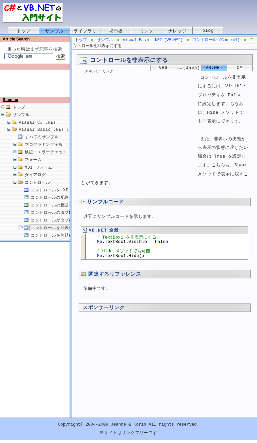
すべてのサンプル (42, 144)
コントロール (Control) (216, 40)
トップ (23, 31)
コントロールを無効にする (56, 242)
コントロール (37, 189)
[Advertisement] (36, 86)
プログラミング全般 (44, 152)
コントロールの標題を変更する (60, 212)
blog (208, 31)
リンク (147, 31)
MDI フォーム (39, 174)
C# (239, 68)
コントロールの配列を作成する (60, 204)
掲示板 (116, 31)
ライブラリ (85, 31)
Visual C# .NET (37, 129)
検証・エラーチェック (46, 159)
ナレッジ (177, 31)
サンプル (54, 31)
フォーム (33, 167)
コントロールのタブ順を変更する (62, 220)
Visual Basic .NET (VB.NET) (53, 137)
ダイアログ (35, 182)
